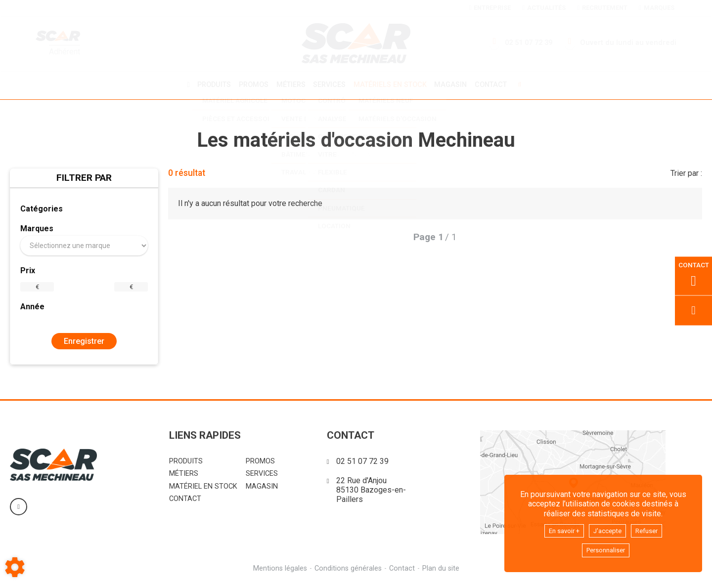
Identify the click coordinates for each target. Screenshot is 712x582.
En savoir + (559, 528)
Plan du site (442, 567)
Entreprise (490, 7)
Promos (250, 84)
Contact (496, 84)
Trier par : (686, 171)
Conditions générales (347, 567)
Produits (209, 84)
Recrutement (602, 7)
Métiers (289, 84)
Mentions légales (279, 567)
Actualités (544, 7)
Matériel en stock (203, 485)
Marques (656, 7)
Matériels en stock (391, 84)
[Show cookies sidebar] (15, 567)
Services (329, 84)
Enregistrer (84, 339)
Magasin (454, 84)
